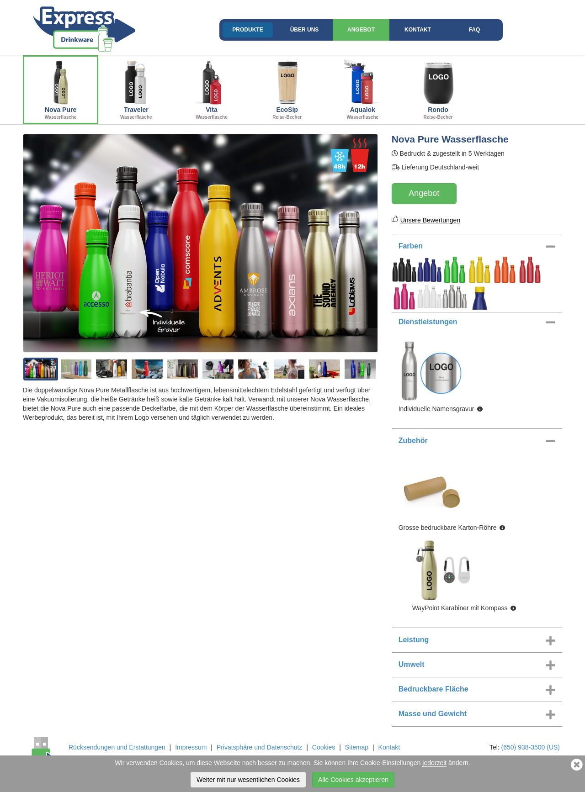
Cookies (323, 747)
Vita (211, 89)
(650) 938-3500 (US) (530, 747)
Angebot (361, 29)
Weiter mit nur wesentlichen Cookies (248, 779)
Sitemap (356, 747)
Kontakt (417, 29)
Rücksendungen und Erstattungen (117, 747)
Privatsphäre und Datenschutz (260, 747)
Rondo (438, 89)
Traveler (136, 89)
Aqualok (362, 89)
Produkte (247, 29)
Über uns (304, 29)
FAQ (474, 29)
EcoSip (287, 89)
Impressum (191, 747)
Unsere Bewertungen (430, 220)
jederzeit (434, 762)
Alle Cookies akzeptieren (353, 779)
